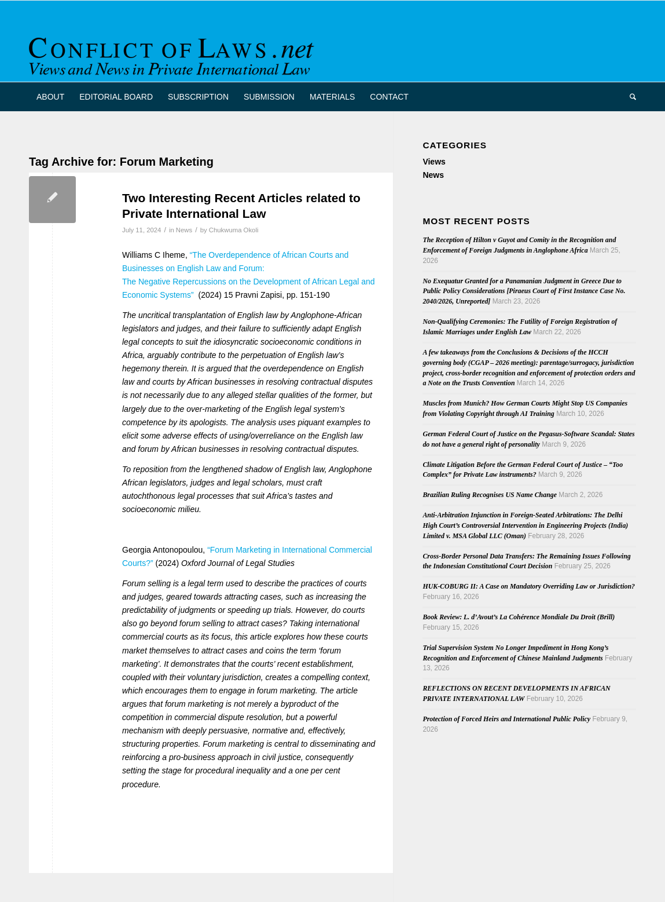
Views (433, 161)
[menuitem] (50, 96)
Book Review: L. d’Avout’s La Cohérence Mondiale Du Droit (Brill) (518, 617)
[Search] (629, 96)
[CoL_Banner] (173, 51)
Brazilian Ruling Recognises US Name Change (489, 495)
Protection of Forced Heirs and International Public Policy (506, 719)
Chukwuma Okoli (234, 230)
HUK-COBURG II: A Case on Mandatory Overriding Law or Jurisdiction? (528, 586)
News (184, 230)
